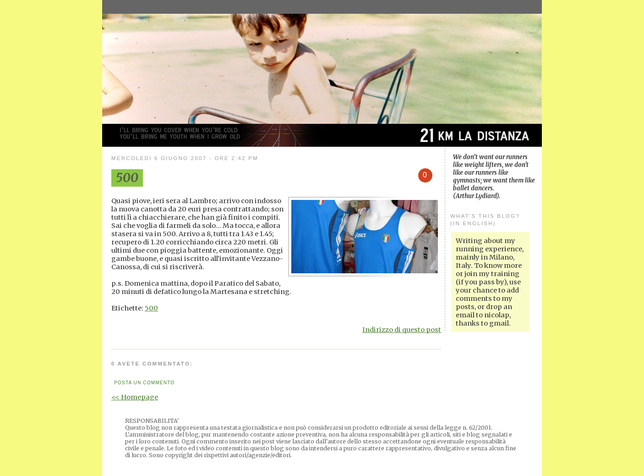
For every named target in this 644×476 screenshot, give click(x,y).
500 (151, 308)
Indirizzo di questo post (401, 330)
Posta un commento (144, 382)
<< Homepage (134, 397)
